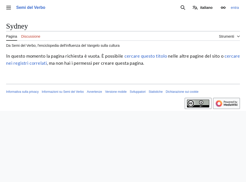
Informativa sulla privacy (22, 92)
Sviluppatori (138, 92)
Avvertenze (94, 92)
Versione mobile (116, 92)
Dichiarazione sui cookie (182, 92)
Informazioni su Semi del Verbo (63, 92)
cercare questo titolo (145, 56)
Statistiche (156, 92)
